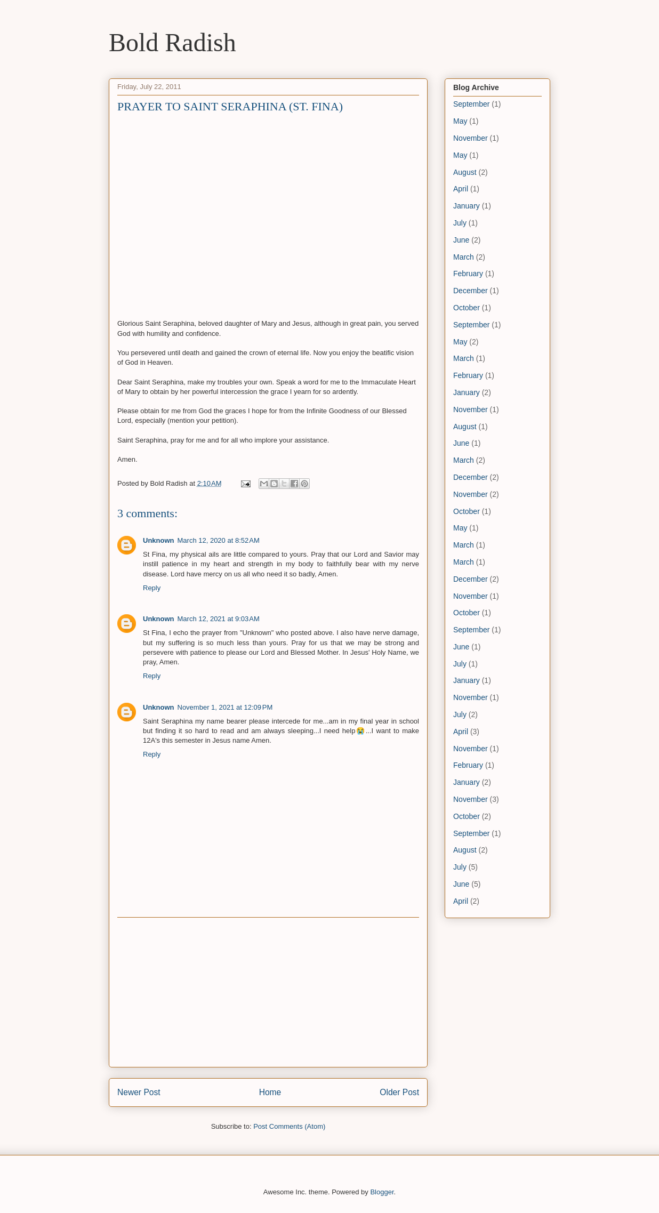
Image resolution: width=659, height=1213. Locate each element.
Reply (151, 588)
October (466, 307)
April (460, 188)
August (465, 172)
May (460, 121)
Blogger (381, 1192)
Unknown (158, 540)
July (460, 223)
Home (270, 1092)
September (471, 104)
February (468, 273)
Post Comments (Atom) (289, 1126)
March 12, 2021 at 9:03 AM (219, 619)
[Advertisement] (268, 992)
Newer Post (138, 1092)
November (470, 138)
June (461, 240)
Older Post (399, 1092)
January (466, 206)
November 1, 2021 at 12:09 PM (225, 707)
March (463, 257)
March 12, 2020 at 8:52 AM (219, 540)
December (470, 290)
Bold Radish (172, 42)
